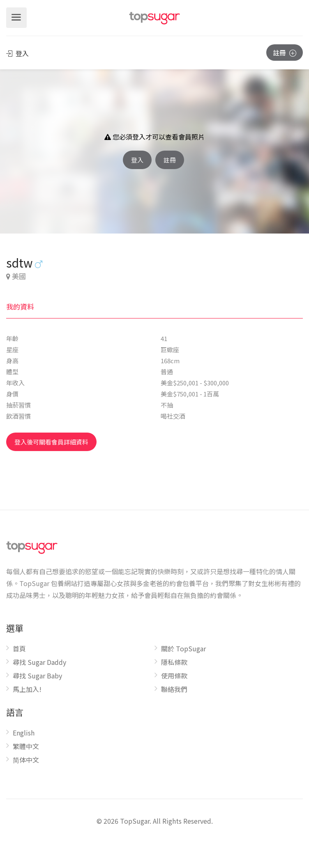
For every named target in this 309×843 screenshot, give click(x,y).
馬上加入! (27, 689)
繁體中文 (26, 746)
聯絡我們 (174, 689)
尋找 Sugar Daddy (39, 662)
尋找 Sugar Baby (37, 675)
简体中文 (26, 760)
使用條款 (174, 675)
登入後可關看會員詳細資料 (51, 442)
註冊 (284, 52)
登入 (17, 53)
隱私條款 (174, 662)
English (24, 733)
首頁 (19, 648)
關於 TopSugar (183, 648)
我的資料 (20, 306)
